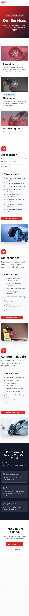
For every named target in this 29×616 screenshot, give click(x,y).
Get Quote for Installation (11, 218)
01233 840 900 (14, 549)
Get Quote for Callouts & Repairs (13, 412)
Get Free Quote (14, 544)
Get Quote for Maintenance (12, 317)
